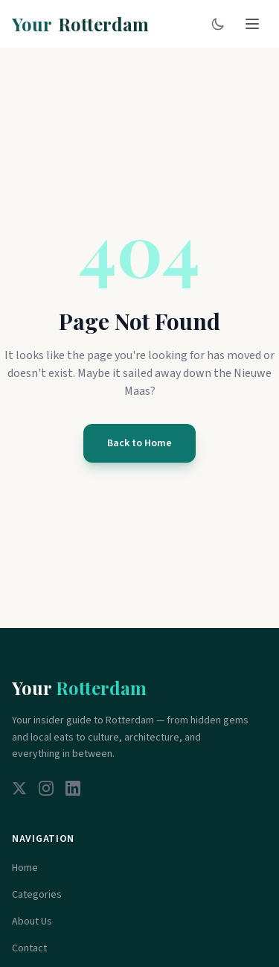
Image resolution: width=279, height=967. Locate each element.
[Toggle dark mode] (218, 23)
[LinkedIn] (72, 788)
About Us (32, 921)
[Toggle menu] (252, 24)
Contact (29, 948)
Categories (37, 894)
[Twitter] (19, 788)
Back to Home (139, 443)
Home (25, 867)
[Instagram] (46, 788)
